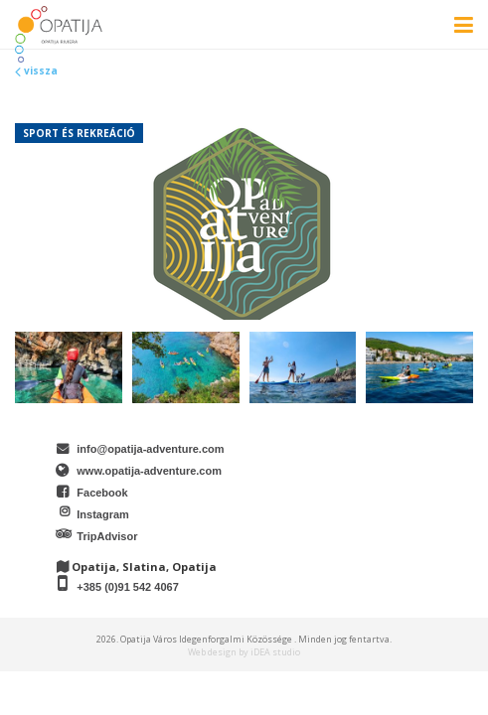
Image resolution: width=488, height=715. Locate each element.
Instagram (103, 514)
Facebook (102, 493)
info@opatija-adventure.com (150, 449)
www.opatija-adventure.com (149, 471)
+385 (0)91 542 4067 (127, 587)
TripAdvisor (107, 536)
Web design (212, 651)
